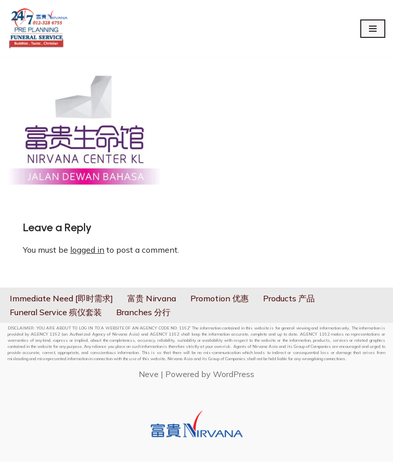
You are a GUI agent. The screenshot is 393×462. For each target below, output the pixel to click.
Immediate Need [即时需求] (61, 298)
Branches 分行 (143, 312)
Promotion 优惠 (219, 298)
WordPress (233, 374)
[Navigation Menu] (372, 28)
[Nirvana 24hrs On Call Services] (38, 28)
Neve (149, 374)
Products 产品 (289, 298)
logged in (87, 250)
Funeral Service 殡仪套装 (56, 312)
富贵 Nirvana (151, 298)
